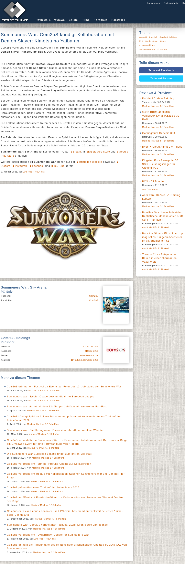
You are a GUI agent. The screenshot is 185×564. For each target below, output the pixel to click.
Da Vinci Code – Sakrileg (158, 98)
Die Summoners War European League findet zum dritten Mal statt (49, 453)
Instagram (21, 166)
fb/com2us (92, 351)
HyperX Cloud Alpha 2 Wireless (162, 146)
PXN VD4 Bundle (153, 181)
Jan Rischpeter (150, 189)
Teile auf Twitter (161, 78)
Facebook (38, 166)
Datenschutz (171, 3)
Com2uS (93, 296)
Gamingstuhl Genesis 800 (158, 133)
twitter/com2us (90, 355)
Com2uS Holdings (168, 37)
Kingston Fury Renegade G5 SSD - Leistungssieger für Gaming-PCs (160, 164)
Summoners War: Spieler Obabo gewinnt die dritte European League (50, 396)
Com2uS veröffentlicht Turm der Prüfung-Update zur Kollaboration (49, 463)
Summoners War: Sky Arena (153, 49)
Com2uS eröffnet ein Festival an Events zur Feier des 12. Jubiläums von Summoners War (64, 386)
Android (143, 37)
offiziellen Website (90, 161)
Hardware (118, 19)
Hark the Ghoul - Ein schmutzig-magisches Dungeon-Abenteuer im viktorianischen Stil (162, 237)
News (163, 41)
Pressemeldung (147, 45)
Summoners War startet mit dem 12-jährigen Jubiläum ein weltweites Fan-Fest (57, 406)
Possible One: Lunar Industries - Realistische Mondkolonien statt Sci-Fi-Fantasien (163, 216)
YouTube (59, 166)
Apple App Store (99, 151)
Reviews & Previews (50, 19)
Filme (86, 19)
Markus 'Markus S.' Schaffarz (45, 390)
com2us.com (91, 346)
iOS (141, 41)
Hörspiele (100, 19)
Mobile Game (151, 41)
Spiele (73, 19)
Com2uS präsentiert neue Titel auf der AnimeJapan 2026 (43, 487)
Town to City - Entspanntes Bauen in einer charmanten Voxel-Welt (159, 258)
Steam (77, 151)
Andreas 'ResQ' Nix (34, 172)
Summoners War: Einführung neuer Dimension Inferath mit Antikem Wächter (55, 430)
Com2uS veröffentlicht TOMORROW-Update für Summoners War (48, 534)
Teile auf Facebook (161, 70)
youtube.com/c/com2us (85, 360)
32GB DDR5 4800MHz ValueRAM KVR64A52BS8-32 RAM (160, 116)
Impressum (153, 3)
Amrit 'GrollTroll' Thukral (155, 227)
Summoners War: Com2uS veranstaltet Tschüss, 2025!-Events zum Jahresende (57, 524)
